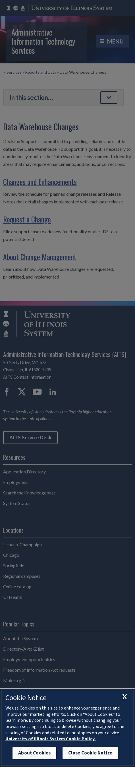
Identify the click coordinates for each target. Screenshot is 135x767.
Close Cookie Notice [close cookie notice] (90, 752)
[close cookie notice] (124, 696)
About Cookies (34, 752)
